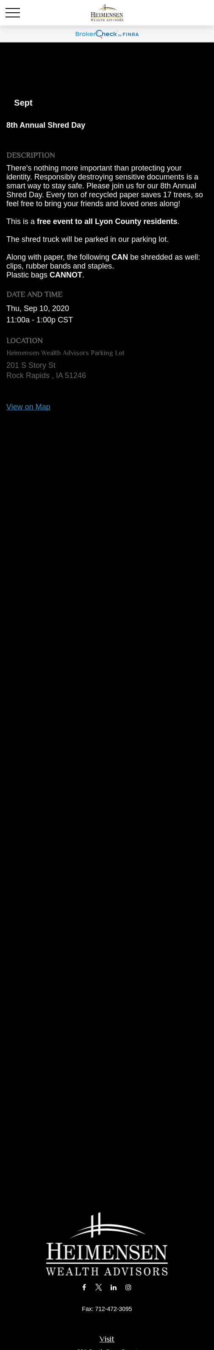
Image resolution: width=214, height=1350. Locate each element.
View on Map (28, 407)
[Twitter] (99, 1287)
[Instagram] (128, 1287)
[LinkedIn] (113, 1287)
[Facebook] (84, 1287)
